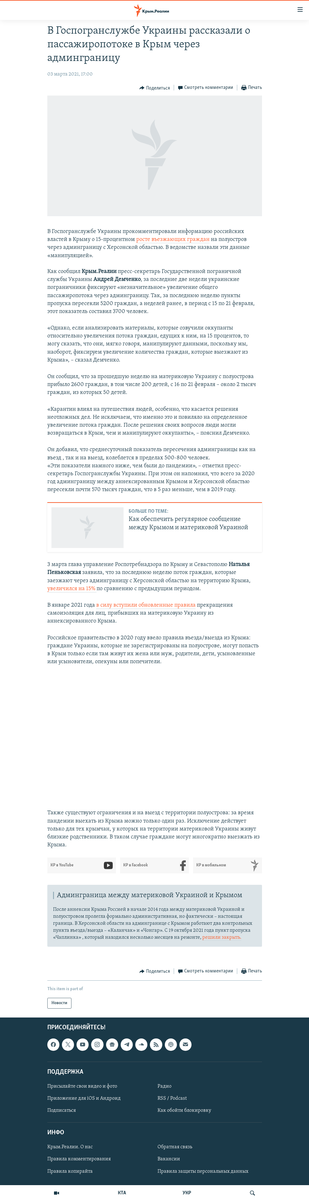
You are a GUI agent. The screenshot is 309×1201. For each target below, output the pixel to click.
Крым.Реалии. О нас (70, 1147)
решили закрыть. (221, 937)
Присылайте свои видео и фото (82, 1086)
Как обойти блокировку (184, 1110)
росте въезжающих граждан (173, 240)
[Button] (154, 87)
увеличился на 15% (72, 589)
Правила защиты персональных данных (203, 1171)
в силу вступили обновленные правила (146, 605)
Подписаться (61, 1110)
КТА (122, 1193)
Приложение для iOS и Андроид (84, 1098)
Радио (164, 1086)
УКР (187, 1193)
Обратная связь (175, 1147)
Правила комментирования (79, 1159)
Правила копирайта (70, 1171)
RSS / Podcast (172, 1098)
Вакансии (169, 1159)
